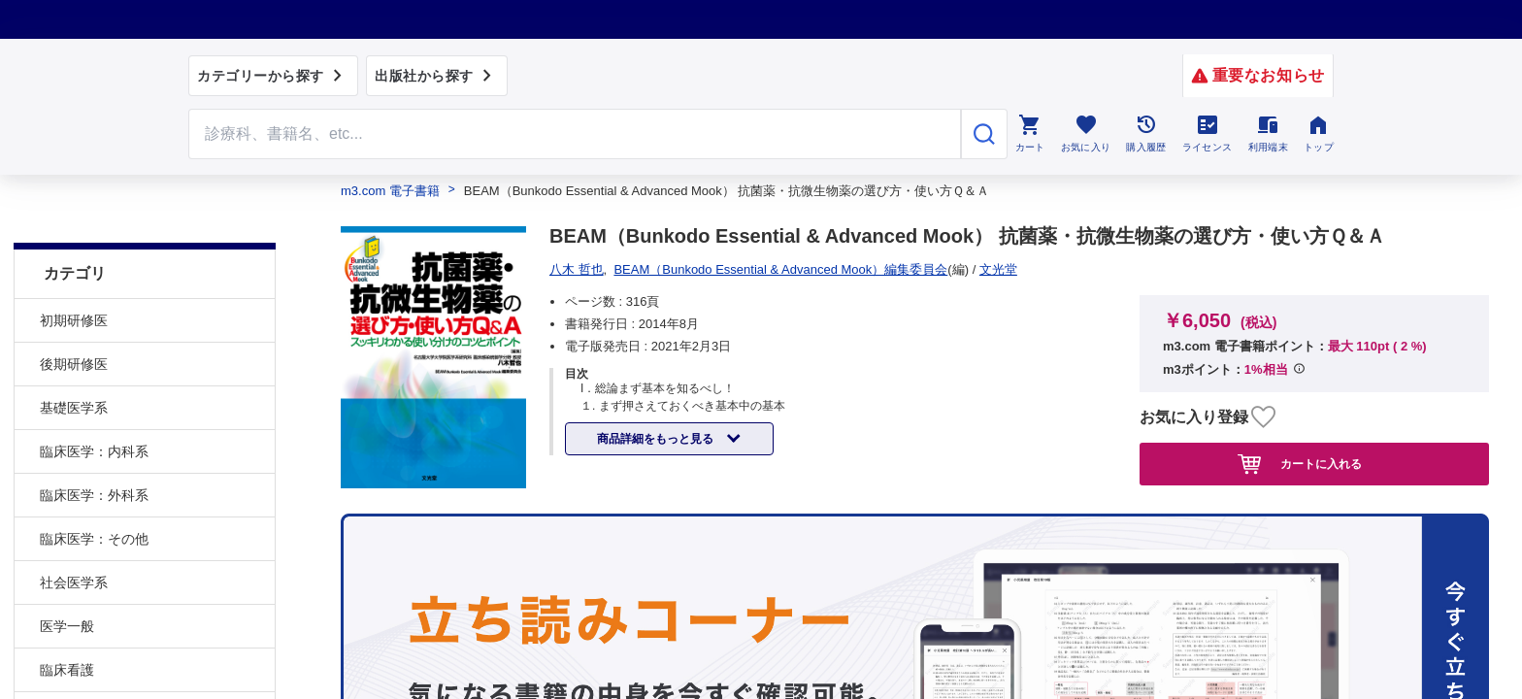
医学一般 (67, 577)
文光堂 (575, 269)
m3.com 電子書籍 (390, 190)
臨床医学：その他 (94, 490)
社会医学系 (74, 534)
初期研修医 (74, 272)
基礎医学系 (74, 359)
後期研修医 (74, 315)
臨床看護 (67, 621)
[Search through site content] (574, 134)
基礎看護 (67, 665)
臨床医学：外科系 (94, 446)
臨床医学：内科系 (94, 403)
